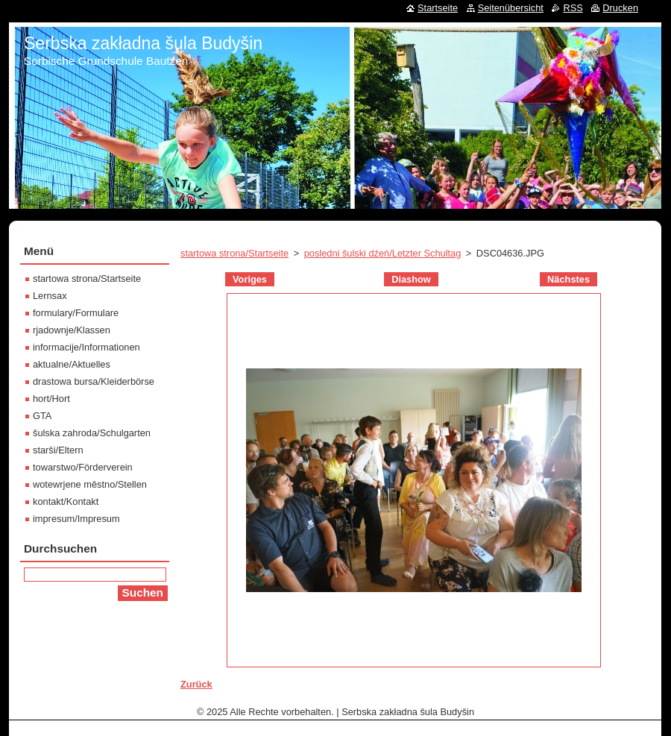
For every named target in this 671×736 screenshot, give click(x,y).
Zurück (196, 684)
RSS (572, 7)
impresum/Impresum (76, 518)
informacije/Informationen (86, 347)
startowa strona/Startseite (234, 253)
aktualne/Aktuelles (71, 364)
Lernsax (50, 295)
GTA (42, 415)
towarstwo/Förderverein (83, 467)
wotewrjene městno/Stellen (90, 484)
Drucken (620, 7)
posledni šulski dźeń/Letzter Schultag (382, 253)
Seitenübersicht (511, 7)
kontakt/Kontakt (65, 501)
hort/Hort (51, 398)
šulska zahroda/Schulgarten (92, 432)
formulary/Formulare (76, 312)
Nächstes (568, 279)
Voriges (250, 279)
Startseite (438, 7)
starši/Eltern (58, 450)
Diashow (411, 279)
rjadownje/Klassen (71, 330)
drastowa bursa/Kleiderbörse (93, 381)
